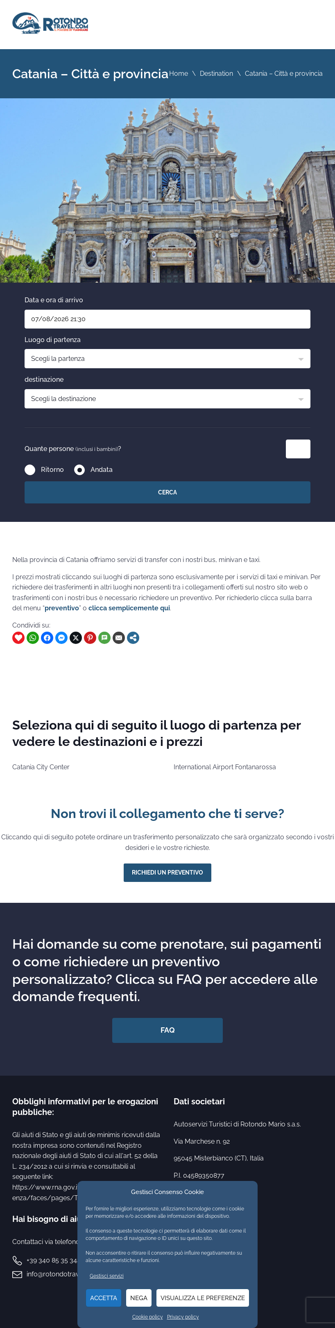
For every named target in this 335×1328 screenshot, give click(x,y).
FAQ (168, 1030)
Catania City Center (41, 767)
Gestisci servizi (107, 1276)
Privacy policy (183, 1317)
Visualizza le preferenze (203, 1298)
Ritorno (52, 470)
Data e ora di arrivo (54, 300)
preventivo (62, 608)
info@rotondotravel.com (63, 1274)
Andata (102, 470)
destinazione (44, 379)
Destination (216, 73)
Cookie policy (147, 1317)
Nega (138, 1298)
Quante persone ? (73, 449)
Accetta (103, 1298)
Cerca (167, 492)
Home (178, 73)
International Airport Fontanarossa (225, 767)
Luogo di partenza (53, 340)
